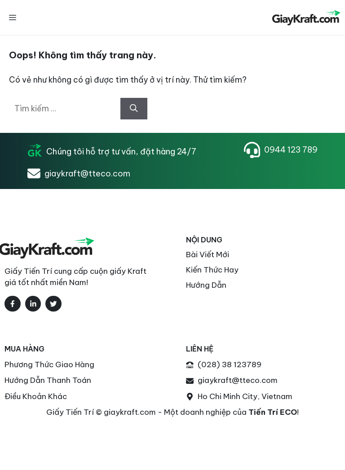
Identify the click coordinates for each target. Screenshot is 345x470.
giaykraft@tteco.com (87, 173)
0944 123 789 (291, 150)
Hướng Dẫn (206, 285)
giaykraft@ (218, 380)
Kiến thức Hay (212, 270)
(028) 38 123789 (229, 364)
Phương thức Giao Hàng (49, 364)
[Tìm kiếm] (133, 108)
